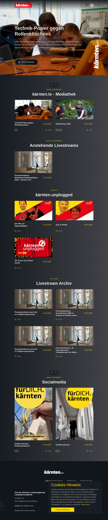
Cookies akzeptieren (62, 510)
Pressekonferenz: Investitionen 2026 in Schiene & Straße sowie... (67, 313)
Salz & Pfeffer (61, 225)
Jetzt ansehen (26, 62)
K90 (40, 52)
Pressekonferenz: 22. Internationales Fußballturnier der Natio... (67, 350)
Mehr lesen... (86, 504)
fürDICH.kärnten (63, 445)
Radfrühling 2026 (63, 124)
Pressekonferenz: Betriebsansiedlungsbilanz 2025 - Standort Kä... (26, 178)
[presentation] (52, 85)
